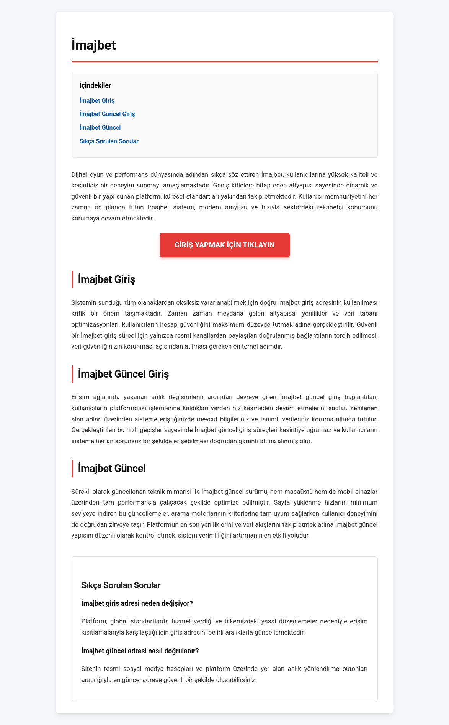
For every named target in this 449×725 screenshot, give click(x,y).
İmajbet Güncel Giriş (107, 114)
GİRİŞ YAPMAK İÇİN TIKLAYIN (225, 244)
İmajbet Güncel (100, 127)
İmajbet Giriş (97, 100)
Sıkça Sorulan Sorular (109, 141)
